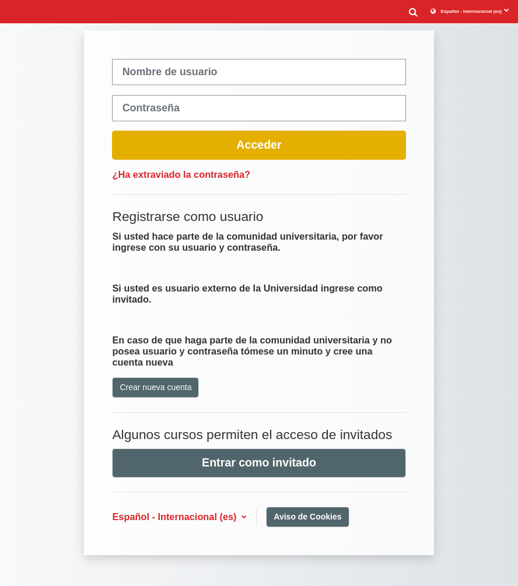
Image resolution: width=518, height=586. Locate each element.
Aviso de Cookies (307, 516)
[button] (413, 11)
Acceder (258, 144)
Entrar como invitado (259, 462)
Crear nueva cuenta (155, 387)
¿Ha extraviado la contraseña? (181, 174)
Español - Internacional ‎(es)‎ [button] (175, 516)
